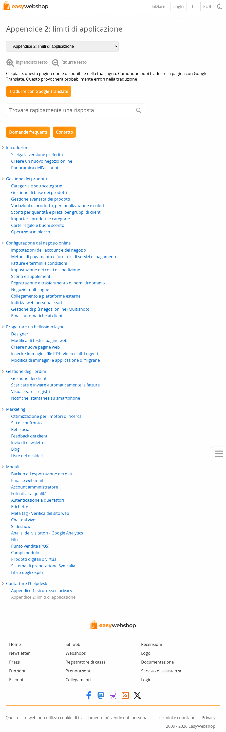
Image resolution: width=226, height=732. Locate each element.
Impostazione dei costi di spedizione (45, 270)
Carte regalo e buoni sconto (37, 225)
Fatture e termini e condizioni (39, 263)
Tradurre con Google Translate (38, 91)
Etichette (19, 506)
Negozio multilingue (30, 289)
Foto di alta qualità (29, 493)
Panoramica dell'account (35, 167)
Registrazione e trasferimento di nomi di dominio (58, 283)
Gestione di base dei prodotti (39, 192)
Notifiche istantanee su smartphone (45, 398)
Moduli (12, 467)
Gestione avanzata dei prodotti (40, 199)
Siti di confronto (26, 423)
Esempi (16, 679)
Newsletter (19, 653)
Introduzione (18, 147)
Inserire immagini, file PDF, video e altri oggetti (55, 353)
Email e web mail (27, 480)
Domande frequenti (28, 132)
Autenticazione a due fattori (37, 500)
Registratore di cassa (86, 662)
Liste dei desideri (27, 455)
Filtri (15, 539)
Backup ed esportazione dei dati (41, 474)
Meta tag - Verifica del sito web (40, 513)
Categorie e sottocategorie (36, 186)
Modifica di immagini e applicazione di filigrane (55, 360)
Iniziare (158, 6)
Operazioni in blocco (30, 232)
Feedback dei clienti (29, 436)
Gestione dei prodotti (26, 179)
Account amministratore (34, 487)
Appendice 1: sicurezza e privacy (41, 590)
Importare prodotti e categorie (40, 219)
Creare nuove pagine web (35, 347)
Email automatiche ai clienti (37, 316)
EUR (207, 6)
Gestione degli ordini (26, 371)
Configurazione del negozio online (38, 243)
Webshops (76, 653)
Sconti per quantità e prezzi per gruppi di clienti (56, 212)
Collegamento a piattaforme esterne (46, 296)
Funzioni (17, 671)
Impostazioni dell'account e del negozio (48, 250)
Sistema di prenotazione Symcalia (43, 566)
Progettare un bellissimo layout (36, 327)
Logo (145, 653)
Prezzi (14, 662)
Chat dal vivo (23, 520)
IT (193, 6)
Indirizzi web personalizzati (36, 302)
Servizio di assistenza (161, 671)
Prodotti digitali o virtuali (35, 559)
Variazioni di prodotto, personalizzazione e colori (57, 205)
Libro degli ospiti (27, 572)
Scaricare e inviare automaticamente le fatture (55, 385)
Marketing (15, 409)
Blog (15, 449)
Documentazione (157, 662)
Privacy (208, 717)
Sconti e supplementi (31, 276)
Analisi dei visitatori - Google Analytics (47, 533)
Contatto (64, 132)
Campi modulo (25, 552)
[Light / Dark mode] (220, 6)
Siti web (73, 644)
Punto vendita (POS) (30, 546)
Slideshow (20, 526)
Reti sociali (21, 429)
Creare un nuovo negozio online (41, 161)
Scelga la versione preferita (37, 154)
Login (178, 6)
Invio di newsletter (28, 442)
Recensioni (151, 644)
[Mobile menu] (218, 454)
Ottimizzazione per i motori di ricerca (46, 416)
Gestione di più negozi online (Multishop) (50, 309)
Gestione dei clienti (29, 378)
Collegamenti (78, 679)
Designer (19, 334)
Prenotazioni (78, 671)
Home (15, 644)
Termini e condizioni (177, 717)
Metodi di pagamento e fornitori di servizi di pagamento (64, 256)
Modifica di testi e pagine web (39, 340)
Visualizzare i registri (30, 391)
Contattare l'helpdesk (26, 583)
